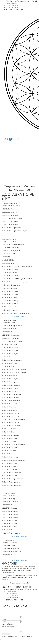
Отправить (6, 634)
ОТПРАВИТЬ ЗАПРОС (19, 316)
